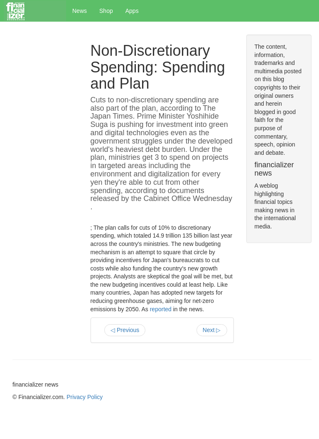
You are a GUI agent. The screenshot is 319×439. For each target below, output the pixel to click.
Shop (106, 10)
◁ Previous (124, 330)
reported (161, 309)
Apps (132, 10)
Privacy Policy (84, 397)
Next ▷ (212, 330)
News (79, 10)
